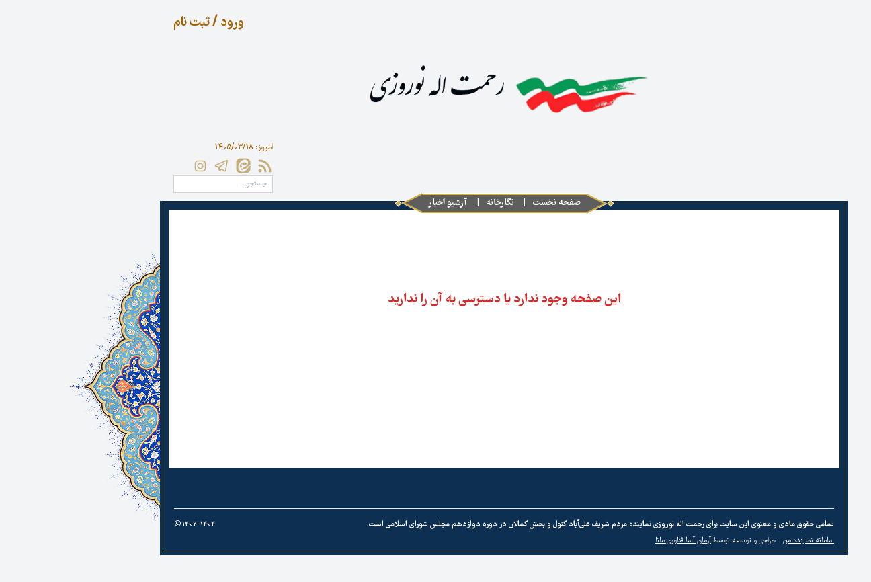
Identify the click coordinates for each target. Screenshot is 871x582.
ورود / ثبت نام (140, 22)
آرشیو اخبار (379, 203)
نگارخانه (431, 203)
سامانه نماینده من (739, 541)
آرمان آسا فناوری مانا (614, 541)
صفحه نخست (488, 203)
